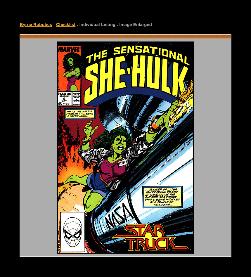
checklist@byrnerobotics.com (136, 264)
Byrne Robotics (36, 24)
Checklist (66, 24)
